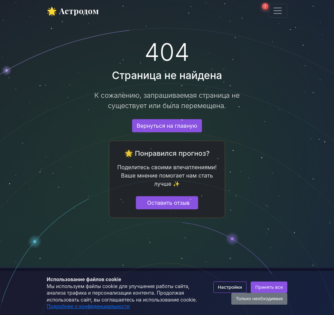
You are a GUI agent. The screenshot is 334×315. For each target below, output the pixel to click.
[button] (263, 10)
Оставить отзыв (168, 202)
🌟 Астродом (73, 10)
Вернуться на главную (167, 125)
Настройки (230, 287)
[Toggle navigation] (277, 11)
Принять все (269, 287)
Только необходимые (259, 298)
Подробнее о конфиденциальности (88, 306)
